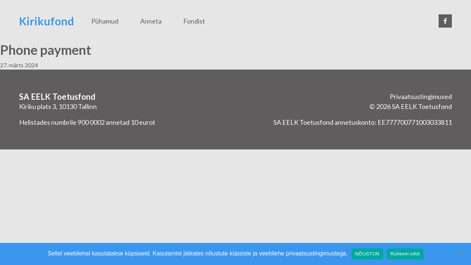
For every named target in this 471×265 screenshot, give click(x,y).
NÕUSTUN (367, 254)
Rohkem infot (405, 254)
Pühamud (104, 21)
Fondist (194, 21)
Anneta (151, 21)
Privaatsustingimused (421, 96)
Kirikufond (46, 21)
